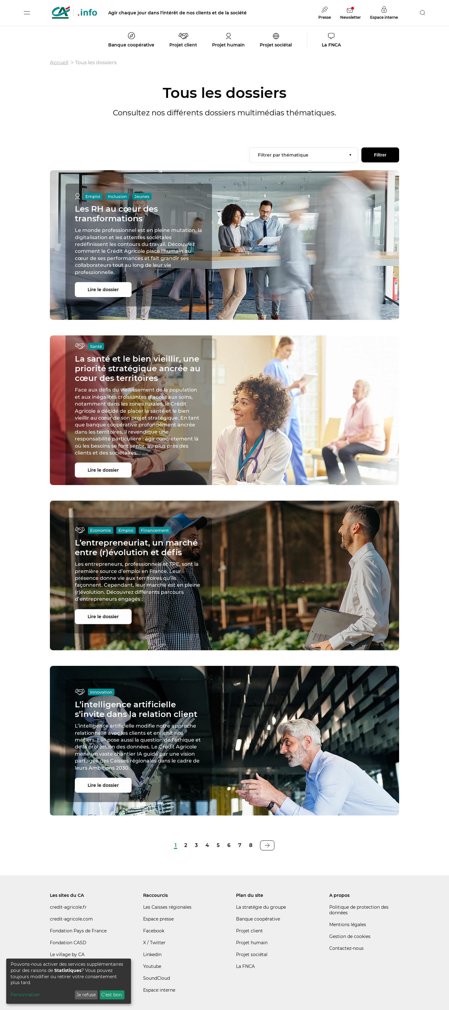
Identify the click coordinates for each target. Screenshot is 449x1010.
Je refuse (86, 995)
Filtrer (380, 154)
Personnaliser (25, 995)
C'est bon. (112, 995)
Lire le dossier (103, 289)
